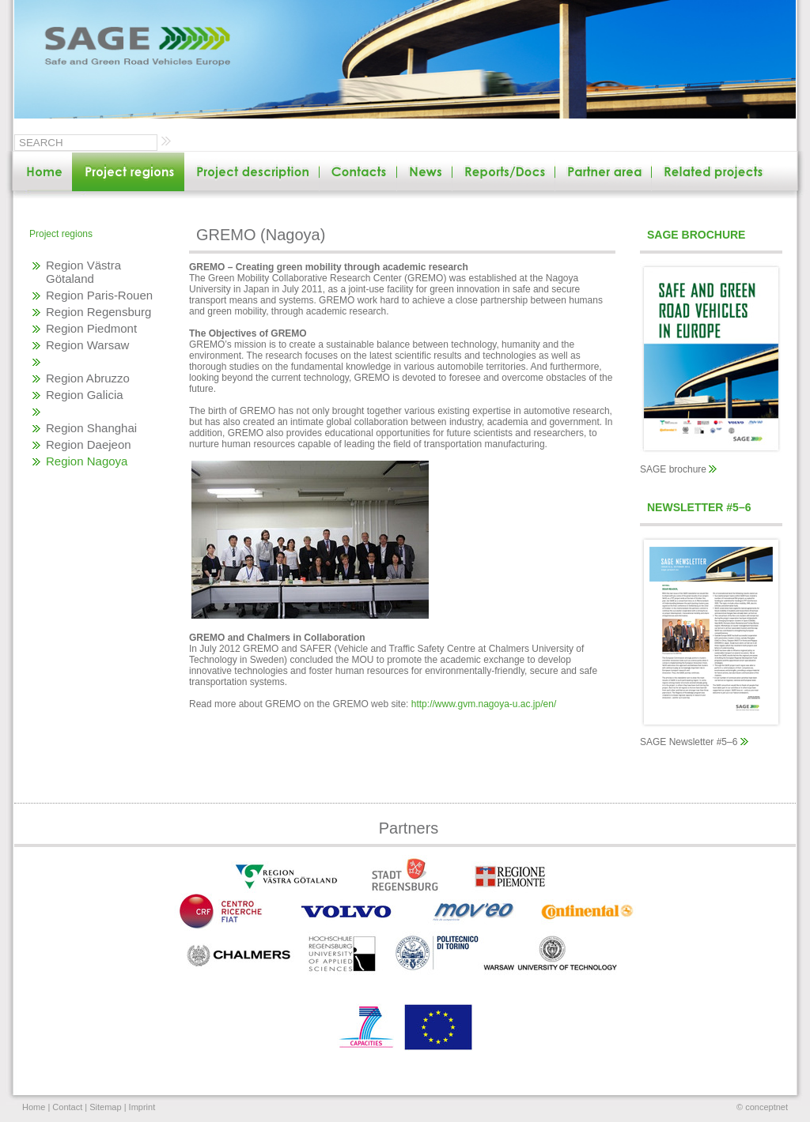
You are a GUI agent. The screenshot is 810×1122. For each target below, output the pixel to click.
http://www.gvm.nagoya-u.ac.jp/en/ (483, 704)
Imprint (142, 1107)
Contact (67, 1107)
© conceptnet (762, 1107)
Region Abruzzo (88, 378)
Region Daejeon (88, 444)
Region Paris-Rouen (99, 295)
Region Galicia (84, 394)
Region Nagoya (86, 461)
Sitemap (105, 1107)
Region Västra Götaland (83, 271)
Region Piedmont (91, 328)
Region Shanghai (91, 428)
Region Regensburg (98, 311)
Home (33, 1107)
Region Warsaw (87, 345)
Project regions (61, 233)
